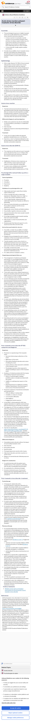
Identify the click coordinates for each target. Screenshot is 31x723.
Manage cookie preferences (15, 717)
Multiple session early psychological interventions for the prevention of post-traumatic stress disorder (15, 590)
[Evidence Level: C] (18, 539)
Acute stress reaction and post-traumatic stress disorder (13, 22)
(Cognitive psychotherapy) (13, 518)
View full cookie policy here (9, 703)
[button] (27, 11)
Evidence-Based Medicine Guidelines (13, 15)
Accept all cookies (15, 708)
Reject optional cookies (15, 712)
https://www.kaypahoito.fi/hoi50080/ (11, 608)
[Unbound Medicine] (27, 2)
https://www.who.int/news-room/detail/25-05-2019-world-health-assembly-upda (16, 429)
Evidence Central (11, 3)
